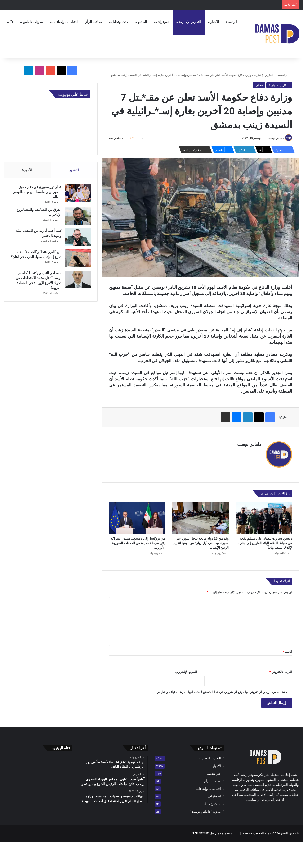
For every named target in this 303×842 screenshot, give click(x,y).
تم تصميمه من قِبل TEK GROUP (213, 833)
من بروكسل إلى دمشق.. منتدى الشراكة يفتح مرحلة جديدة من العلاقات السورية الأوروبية (137, 543)
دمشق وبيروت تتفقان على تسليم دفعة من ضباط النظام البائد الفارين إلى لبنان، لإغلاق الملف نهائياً (265, 543)
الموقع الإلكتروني (186, 672)
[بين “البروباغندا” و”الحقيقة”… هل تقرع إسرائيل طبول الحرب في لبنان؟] (77, 259)
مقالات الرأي (93, 22)
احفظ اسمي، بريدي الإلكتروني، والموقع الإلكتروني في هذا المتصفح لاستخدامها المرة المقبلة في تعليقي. (222, 692)
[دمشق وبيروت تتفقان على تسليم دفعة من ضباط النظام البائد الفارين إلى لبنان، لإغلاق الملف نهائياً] (264, 518)
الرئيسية (231, 22)
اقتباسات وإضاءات (64, 22)
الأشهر (74, 170)
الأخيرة (27, 170)
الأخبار (214, 22)
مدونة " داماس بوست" (205, 811)
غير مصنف (213, 773)
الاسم (287, 651)
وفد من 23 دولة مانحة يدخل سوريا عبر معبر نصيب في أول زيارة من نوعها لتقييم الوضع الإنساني (201, 543)
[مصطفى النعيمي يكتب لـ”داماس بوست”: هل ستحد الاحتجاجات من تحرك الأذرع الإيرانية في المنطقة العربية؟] (77, 282)
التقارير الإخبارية (190, 22)
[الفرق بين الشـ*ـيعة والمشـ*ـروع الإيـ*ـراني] (77, 217)
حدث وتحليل (119, 22)
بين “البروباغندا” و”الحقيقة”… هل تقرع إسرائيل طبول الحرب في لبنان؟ (38, 258)
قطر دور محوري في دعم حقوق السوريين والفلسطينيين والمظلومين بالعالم (36, 193)
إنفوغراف (162, 22)
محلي (259, 85)
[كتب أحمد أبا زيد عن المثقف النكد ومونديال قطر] (77, 238)
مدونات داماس (33, 22)
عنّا (11, 22)
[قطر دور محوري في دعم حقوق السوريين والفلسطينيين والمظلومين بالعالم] (77, 194)
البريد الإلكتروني (280, 672)
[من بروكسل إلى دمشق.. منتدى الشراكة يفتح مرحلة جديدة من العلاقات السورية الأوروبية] (137, 518)
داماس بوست (276, 138)
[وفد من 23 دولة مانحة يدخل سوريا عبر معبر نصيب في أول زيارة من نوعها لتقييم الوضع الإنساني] (200, 518)
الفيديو (142, 22)
